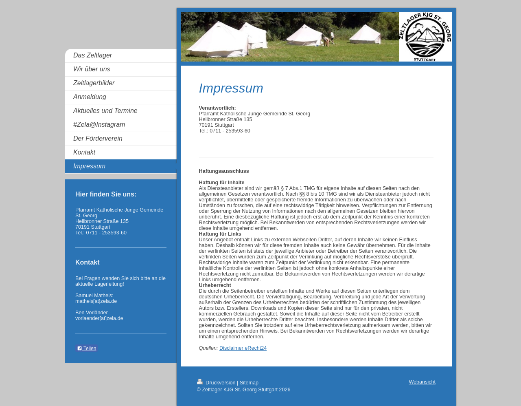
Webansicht (422, 382)
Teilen (86, 348)
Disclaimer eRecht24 (243, 348)
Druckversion (217, 383)
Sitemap (249, 383)
